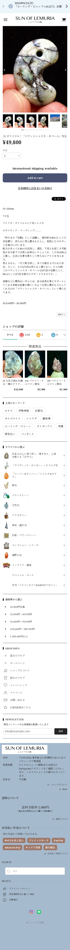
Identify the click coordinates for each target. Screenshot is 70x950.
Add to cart (35, 178)
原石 (14, 485)
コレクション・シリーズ (25, 545)
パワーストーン (20, 495)
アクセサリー (19, 515)
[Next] (65, 70)
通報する (62, 314)
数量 (5, 150)
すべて (10, 334)
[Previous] (4, 70)
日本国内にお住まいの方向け (35, 188)
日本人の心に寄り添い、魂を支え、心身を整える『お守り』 (34, 455)
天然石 (15, 505)
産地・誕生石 (19, 525)
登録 (61, 731)
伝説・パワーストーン (24, 535)
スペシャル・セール (23, 575)
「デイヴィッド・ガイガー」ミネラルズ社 (35, 465)
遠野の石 (17, 555)
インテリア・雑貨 (21, 565)
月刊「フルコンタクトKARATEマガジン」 (35, 585)
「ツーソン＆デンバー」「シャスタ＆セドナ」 (34, 475)
